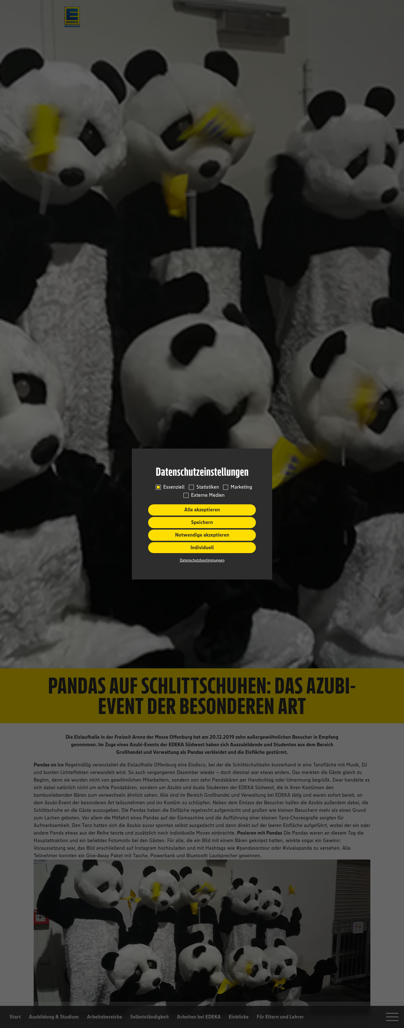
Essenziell (174, 487)
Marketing (241, 487)
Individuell (202, 547)
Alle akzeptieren (202, 510)
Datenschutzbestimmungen (202, 560)
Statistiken (207, 487)
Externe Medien (208, 495)
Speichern (202, 522)
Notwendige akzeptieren (202, 535)
